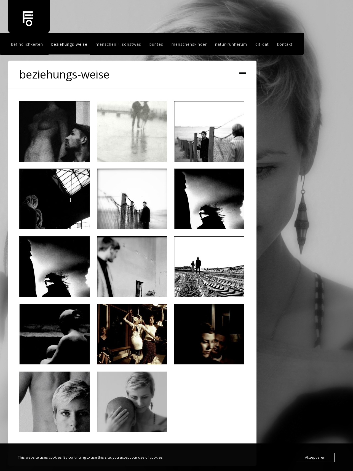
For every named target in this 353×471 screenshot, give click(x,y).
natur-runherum (231, 44)
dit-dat (262, 44)
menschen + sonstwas (118, 44)
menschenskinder (189, 44)
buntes (156, 44)
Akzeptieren (315, 457)
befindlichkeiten (27, 44)
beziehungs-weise (69, 44)
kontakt (285, 44)
